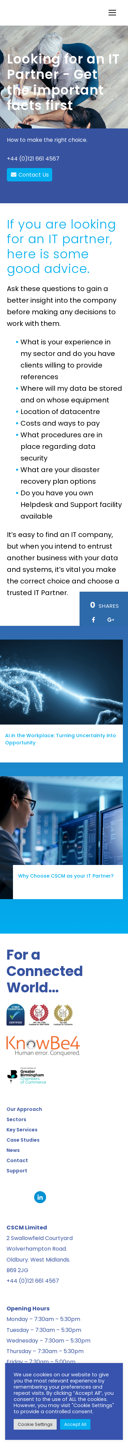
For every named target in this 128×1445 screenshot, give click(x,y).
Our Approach (24, 1109)
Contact (17, 1160)
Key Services (22, 1129)
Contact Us (29, 175)
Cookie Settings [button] (35, 1424)
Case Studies (23, 1140)
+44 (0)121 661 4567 (33, 159)
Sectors (16, 1119)
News (13, 1150)
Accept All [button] (75, 1424)
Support (16, 1170)
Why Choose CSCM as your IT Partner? (53, 875)
